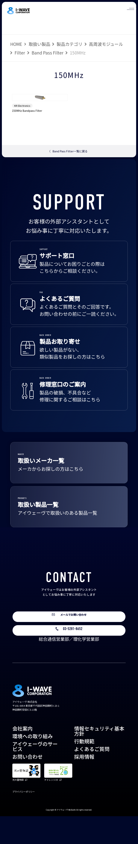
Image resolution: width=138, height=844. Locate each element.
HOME (16, 44)
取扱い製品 (39, 44)
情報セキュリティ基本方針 (99, 759)
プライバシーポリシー (23, 819)
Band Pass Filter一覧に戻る (68, 171)
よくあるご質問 (92, 776)
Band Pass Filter (47, 52)
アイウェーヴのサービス (35, 774)
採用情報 (84, 784)
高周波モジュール (106, 44)
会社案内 (22, 756)
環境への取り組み (32, 764)
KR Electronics (22, 126)
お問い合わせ (27, 784)
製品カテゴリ (69, 44)
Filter (20, 52)
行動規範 (84, 769)
